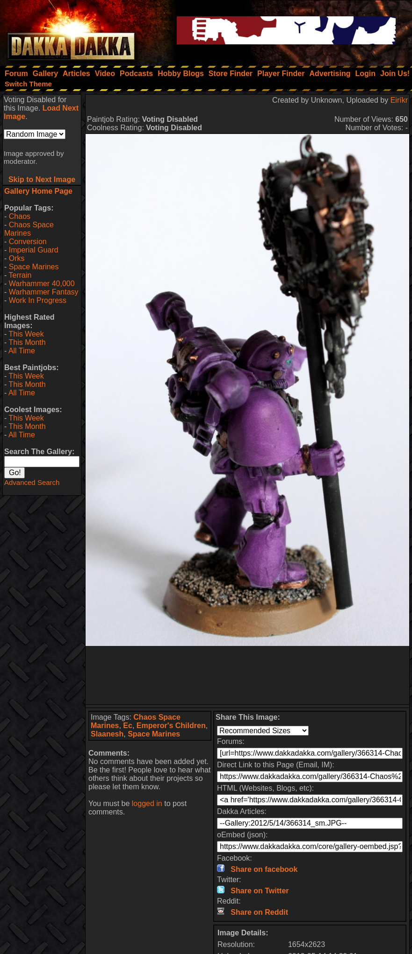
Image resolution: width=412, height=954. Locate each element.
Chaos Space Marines (29, 229)
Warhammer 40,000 (42, 284)
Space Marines (34, 267)
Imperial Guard (33, 250)
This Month (26, 342)
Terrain (19, 275)
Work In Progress (37, 300)
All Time (21, 351)
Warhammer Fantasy (44, 292)
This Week (25, 334)
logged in (147, 803)
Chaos (19, 216)
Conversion (28, 242)
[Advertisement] (248, 675)
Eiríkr (399, 100)
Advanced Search (31, 482)
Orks (17, 258)
